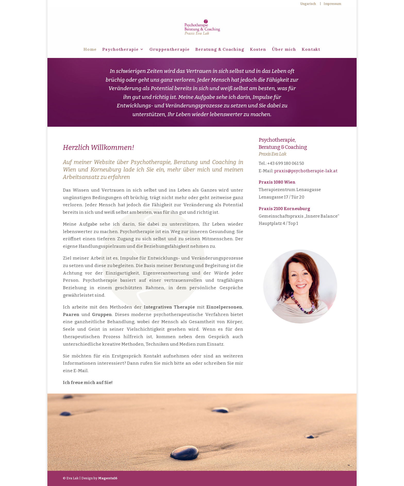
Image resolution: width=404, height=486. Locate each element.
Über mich (284, 49)
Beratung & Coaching (219, 49)
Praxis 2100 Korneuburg (284, 208)
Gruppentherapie (169, 49)
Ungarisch (308, 4)
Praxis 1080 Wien (277, 182)
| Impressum (330, 4)
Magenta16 (107, 478)
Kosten (258, 49)
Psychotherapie (120, 49)
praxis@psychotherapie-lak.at (305, 170)
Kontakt (311, 49)
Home (90, 49)
